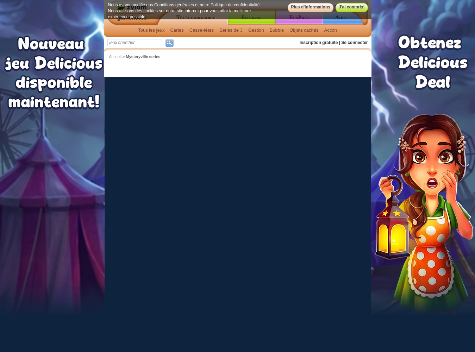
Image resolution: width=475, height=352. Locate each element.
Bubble (277, 30)
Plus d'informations (310, 7)
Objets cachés (303, 30)
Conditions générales (174, 4)
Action (330, 30)
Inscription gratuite (319, 42)
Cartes (176, 30)
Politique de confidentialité (235, 4)
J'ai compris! (352, 7)
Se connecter (354, 42)
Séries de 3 (231, 30)
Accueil (115, 57)
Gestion (256, 30)
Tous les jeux (151, 30)
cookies (150, 10)
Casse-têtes (201, 30)
